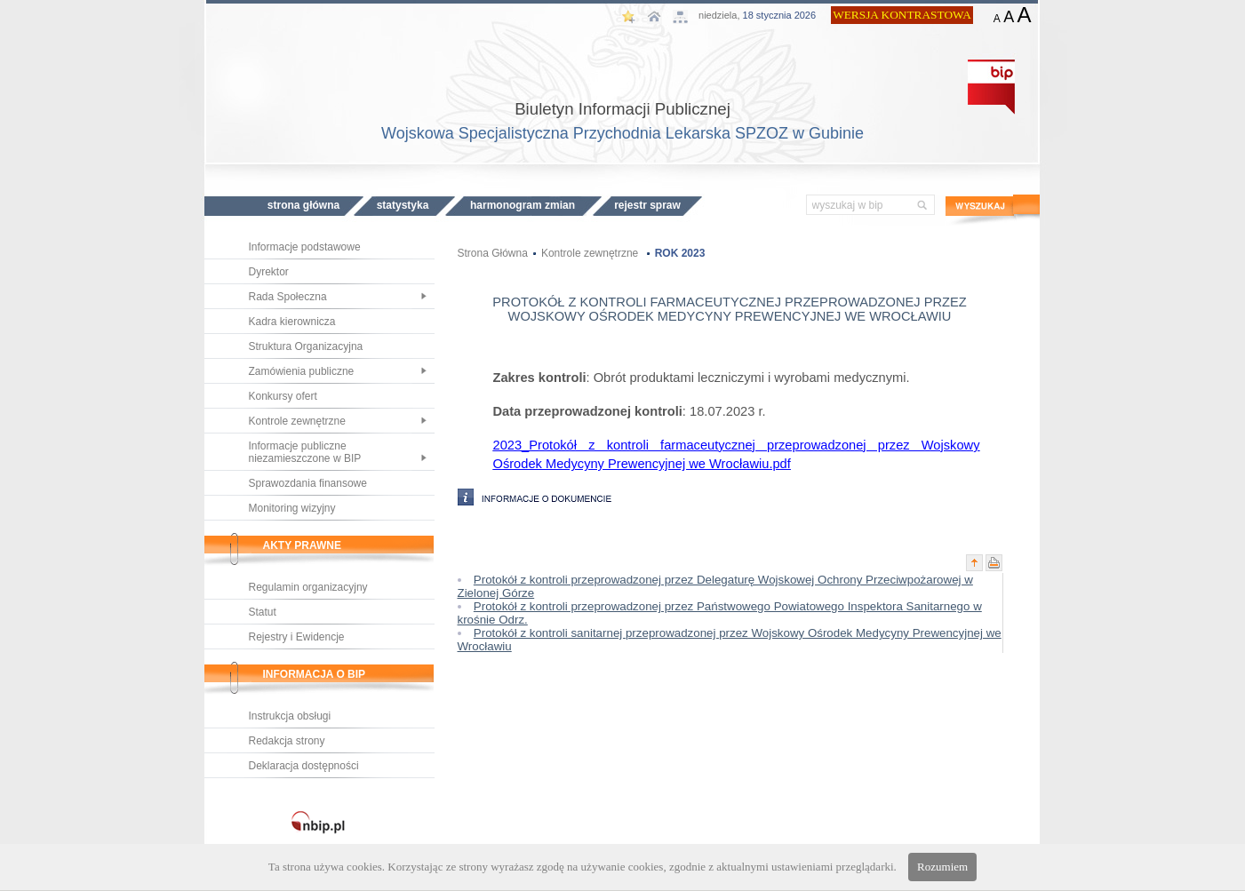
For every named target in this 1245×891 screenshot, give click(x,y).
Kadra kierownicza (292, 321)
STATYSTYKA (403, 205)
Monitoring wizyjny (292, 508)
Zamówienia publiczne (302, 371)
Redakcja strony (287, 741)
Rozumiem (942, 866)
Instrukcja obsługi (290, 716)
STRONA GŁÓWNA (303, 205)
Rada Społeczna (288, 296)
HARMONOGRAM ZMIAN (522, 205)
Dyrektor (269, 272)
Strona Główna (493, 253)
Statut (262, 612)
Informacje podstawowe (305, 247)
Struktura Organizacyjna (306, 346)
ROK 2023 (680, 253)
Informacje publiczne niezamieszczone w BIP (305, 452)
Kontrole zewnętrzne (297, 421)
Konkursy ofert (283, 396)
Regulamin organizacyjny (308, 587)
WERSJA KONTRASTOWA (902, 14)
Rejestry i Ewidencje (297, 637)
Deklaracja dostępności (304, 766)
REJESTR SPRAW (647, 205)
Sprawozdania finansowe (308, 483)
